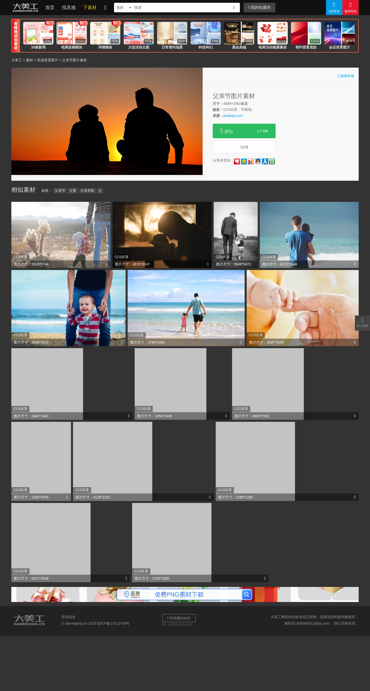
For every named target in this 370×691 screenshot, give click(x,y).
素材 (29, 60)
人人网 (265, 161)
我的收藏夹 (259, 7)
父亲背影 (87, 191)
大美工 (26, 7)
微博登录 (350, 7)
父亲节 (60, 191)
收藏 (244, 147)
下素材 (90, 7)
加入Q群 (362, 322)
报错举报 (346, 76)
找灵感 (69, 7)
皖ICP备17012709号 (113, 623)
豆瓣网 (272, 161)
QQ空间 (244, 161)
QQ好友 (258, 161)
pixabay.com (233, 116)
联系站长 (69, 617)
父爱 (72, 191)
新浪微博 (251, 161)
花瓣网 (237, 161)
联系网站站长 (179, 618)
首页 (49, 7)
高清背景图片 (47, 60)
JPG (244, 131)
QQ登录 (334, 7)
